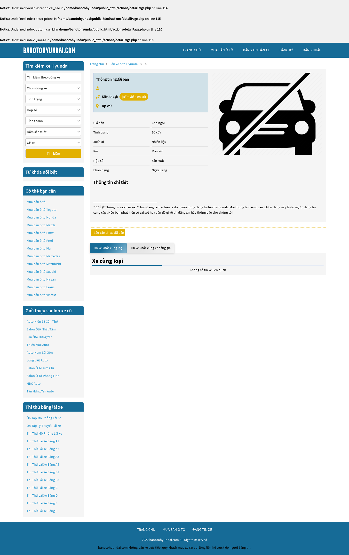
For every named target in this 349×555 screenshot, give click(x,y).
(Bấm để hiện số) (134, 96)
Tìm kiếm (53, 153)
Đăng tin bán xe (256, 50)
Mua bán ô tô (36, 202)
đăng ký (286, 50)
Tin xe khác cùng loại (108, 248)
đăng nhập (312, 50)
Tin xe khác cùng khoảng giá (150, 248)
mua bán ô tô (222, 50)
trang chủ (191, 50)
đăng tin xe (202, 529)
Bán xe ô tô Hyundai (124, 64)
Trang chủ (97, 64)
